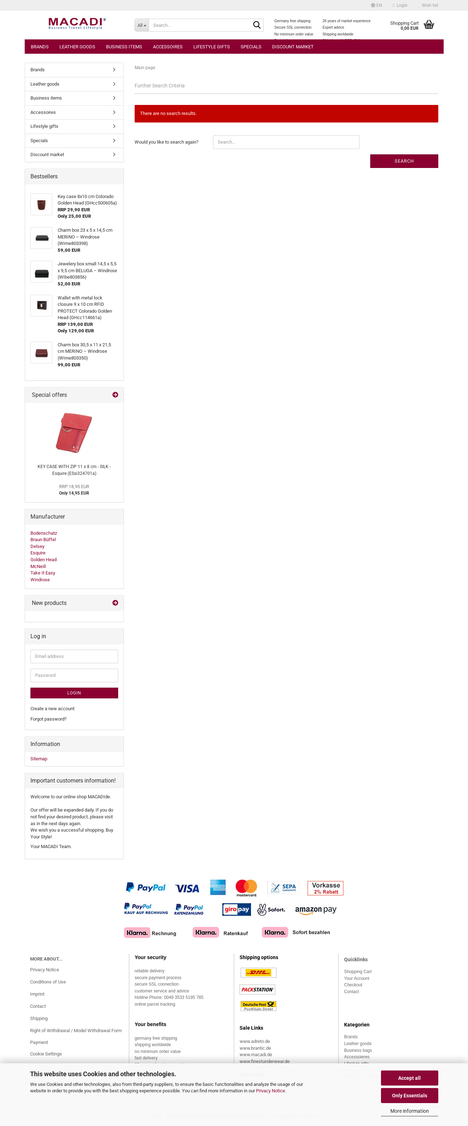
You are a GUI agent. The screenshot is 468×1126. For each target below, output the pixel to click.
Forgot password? (48, 719)
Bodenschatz (43, 533)
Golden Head (43, 559)
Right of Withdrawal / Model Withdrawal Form (76, 1030)
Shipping (39, 1018)
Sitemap (38, 758)
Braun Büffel (43, 539)
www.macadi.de (256, 1054)
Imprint (37, 994)
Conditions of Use (48, 982)
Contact (38, 1006)
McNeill (38, 566)
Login (74, 693)
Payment (39, 1042)
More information (409, 1111)
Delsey (37, 546)
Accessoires (168, 46)
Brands (40, 46)
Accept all (409, 1078)
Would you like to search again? (166, 142)
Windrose (40, 579)
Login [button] (400, 5)
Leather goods (77, 46)
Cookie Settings (46, 1054)
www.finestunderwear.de (265, 1061)
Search (404, 161)
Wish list (428, 5)
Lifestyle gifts (211, 46)
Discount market (293, 46)
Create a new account (52, 708)
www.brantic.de (255, 1048)
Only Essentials (409, 1095)
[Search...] (142, 25)
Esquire (37, 552)
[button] (376, 5)
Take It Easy (42, 573)
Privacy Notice (270, 1090)
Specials (251, 46)
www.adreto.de (255, 1041)
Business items (124, 46)
